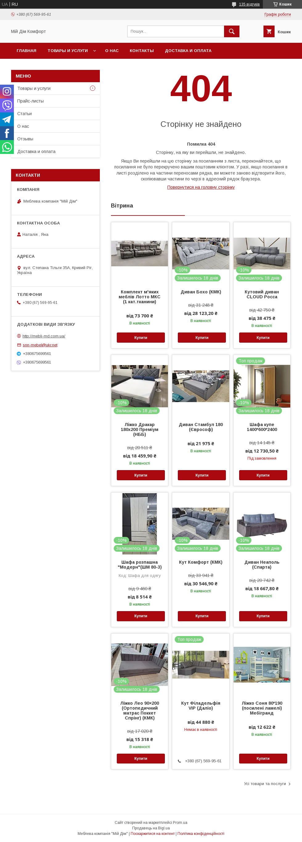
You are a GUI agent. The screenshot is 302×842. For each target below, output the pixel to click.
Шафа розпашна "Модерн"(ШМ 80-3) (140, 565)
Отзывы (25, 138)
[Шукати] (231, 31)
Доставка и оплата (188, 50)
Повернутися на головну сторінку (201, 187)
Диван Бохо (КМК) (201, 291)
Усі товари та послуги (265, 783)
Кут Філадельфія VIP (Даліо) (200, 706)
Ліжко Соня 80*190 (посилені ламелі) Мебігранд (262, 708)
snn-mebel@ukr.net (40, 345)
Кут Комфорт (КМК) (200, 562)
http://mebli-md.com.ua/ (43, 336)
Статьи (24, 113)
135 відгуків (249, 4)
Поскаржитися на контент (153, 834)
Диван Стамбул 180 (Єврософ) (201, 427)
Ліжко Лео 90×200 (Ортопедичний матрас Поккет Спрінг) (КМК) (139, 710)
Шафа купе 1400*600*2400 (262, 427)
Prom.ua (180, 822)
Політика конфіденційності (201, 834)
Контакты (142, 50)
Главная (26, 50)
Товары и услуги (67, 50)
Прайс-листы (30, 101)
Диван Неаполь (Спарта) (262, 565)
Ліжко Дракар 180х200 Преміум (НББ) (139, 429)
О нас (112, 50)
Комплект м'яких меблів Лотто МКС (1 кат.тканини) (140, 296)
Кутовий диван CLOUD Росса (262, 294)
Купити (140, 338)
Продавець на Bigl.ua (151, 828)
